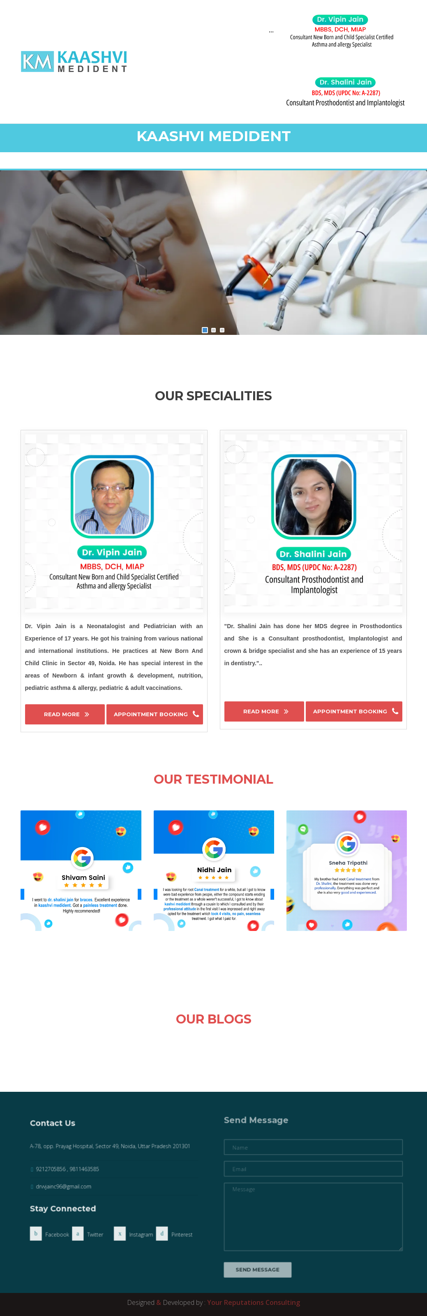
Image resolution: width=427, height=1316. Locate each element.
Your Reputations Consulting (253, 1302)
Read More (62, 714)
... (271, 30)
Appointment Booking (151, 714)
